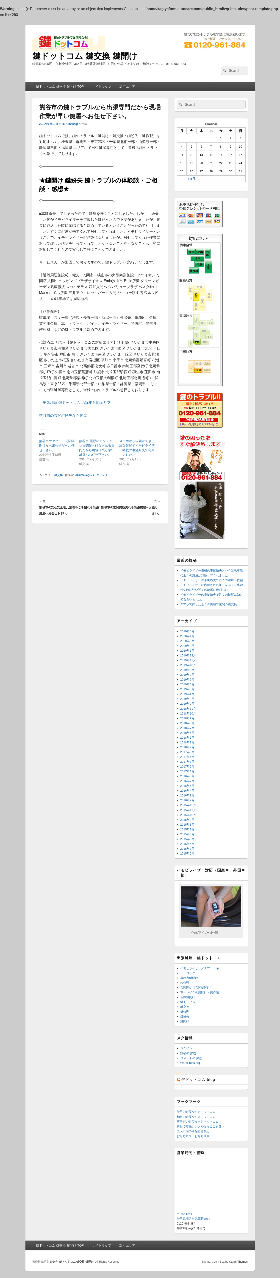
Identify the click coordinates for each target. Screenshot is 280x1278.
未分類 (184, 982)
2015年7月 (187, 829)
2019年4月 (187, 694)
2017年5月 (187, 752)
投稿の (188, 1053)
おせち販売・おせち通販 (193, 1136)
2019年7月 (187, 679)
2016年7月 (187, 781)
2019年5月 (187, 689)
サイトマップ (101, 86)
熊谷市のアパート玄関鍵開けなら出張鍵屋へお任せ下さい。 (57, 445)
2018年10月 (188, 713)
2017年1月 (187, 771)
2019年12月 (188, 655)
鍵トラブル (187, 1002)
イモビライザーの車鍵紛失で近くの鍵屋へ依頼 (211, 580)
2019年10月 (188, 665)
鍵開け (184, 1021)
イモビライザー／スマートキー (201, 968)
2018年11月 (188, 708)
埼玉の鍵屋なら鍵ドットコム (196, 1111)
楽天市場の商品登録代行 (193, 1131)
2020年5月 (187, 631)
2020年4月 (187, 636)
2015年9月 (187, 819)
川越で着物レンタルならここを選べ (201, 1126)
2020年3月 (187, 641)
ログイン (186, 1048)
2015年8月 (187, 824)
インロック (187, 973)
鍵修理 (184, 1011)
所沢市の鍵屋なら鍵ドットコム (198, 1121)
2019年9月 (187, 670)
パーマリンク (99, 475)
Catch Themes (238, 1261)
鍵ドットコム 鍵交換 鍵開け (84, 56)
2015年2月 (187, 853)
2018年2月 (187, 747)
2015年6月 (187, 834)
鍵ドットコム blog (198, 1080)
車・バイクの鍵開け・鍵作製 (199, 992)
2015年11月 (188, 810)
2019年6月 (187, 684)
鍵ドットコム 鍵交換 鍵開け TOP (60, 86)
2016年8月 (187, 776)
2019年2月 (187, 703)
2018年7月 (187, 728)
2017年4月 (187, 757)
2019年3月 (187, 699)
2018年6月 (187, 732)
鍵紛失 (184, 1016)
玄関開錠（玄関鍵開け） (196, 987)
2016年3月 (187, 795)
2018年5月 (187, 737)
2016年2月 (187, 800)
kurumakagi (70, 124)
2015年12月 (188, 805)
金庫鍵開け (187, 997)
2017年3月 (187, 761)
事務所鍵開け (189, 978)
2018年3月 (187, 742)
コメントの (191, 1058)
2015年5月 (187, 839)
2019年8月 (187, 674)
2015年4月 (187, 844)
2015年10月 (188, 815)
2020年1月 (187, 650)
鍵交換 (58, 475)
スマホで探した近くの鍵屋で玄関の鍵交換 (208, 604)
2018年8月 (187, 723)
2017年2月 (187, 766)
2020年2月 (187, 645)
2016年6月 (187, 786)
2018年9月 (187, 718)
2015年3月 (187, 848)
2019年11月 (188, 660)
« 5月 (191, 179)
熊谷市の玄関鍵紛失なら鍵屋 (63, 416)
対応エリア (127, 86)
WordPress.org (190, 1063)
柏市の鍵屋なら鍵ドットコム (196, 1116)
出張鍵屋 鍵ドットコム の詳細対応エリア (77, 403)
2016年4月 (187, 790)
